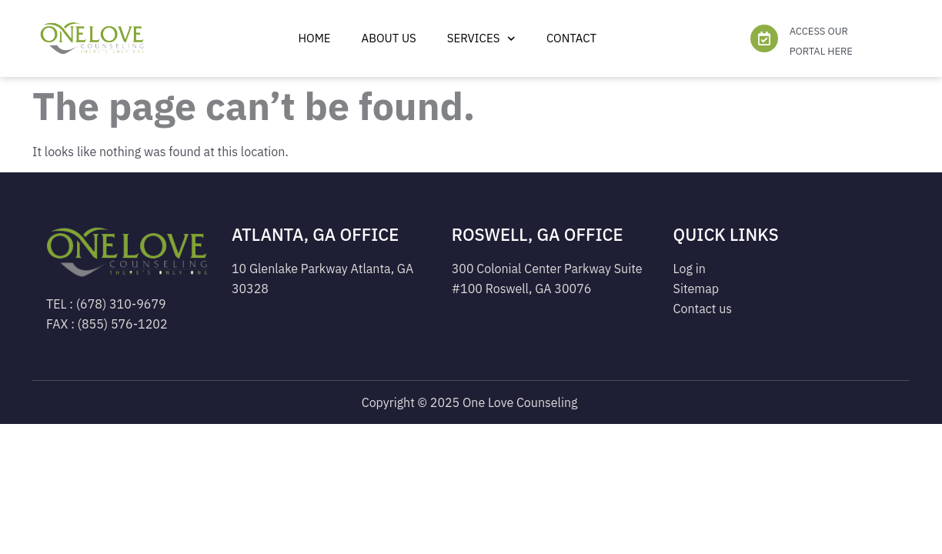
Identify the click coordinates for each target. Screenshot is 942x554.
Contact (571, 38)
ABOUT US (389, 38)
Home (314, 38)
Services (481, 39)
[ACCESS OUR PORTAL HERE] (764, 38)
